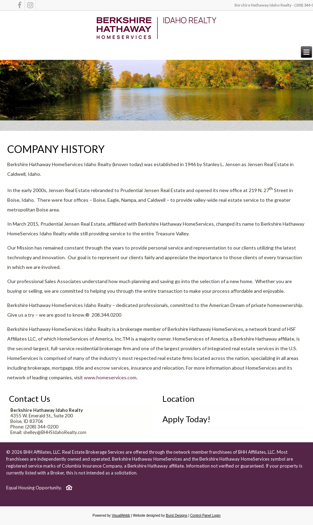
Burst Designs (176, 515)
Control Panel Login (205, 515)
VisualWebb (121, 515)
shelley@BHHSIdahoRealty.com (54, 432)
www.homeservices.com (110, 377)
